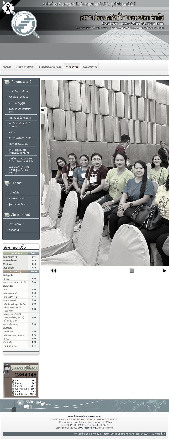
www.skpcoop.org (87, 428)
